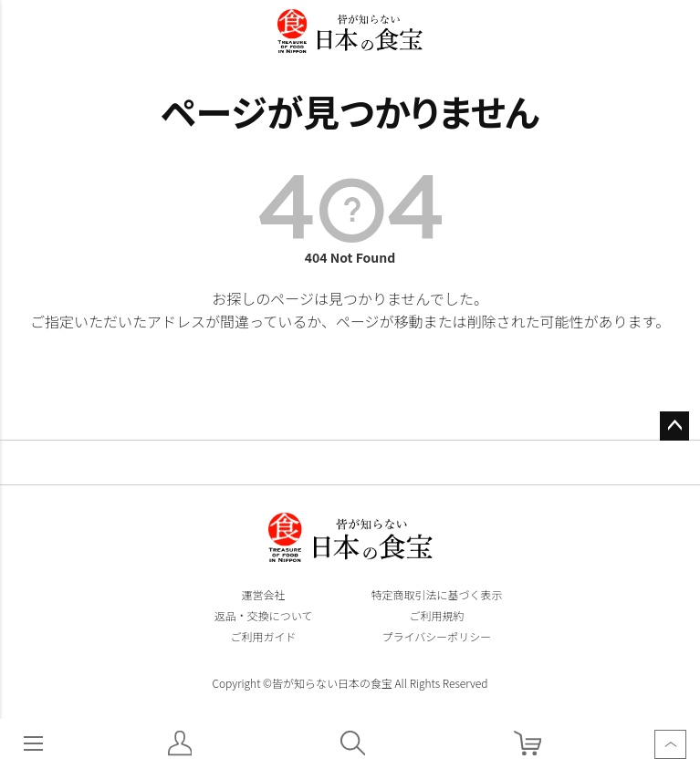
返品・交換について (263, 615)
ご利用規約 (436, 615)
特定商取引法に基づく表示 (436, 594)
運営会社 (263, 594)
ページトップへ (674, 426)
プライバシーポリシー (437, 636)
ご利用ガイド (263, 636)
